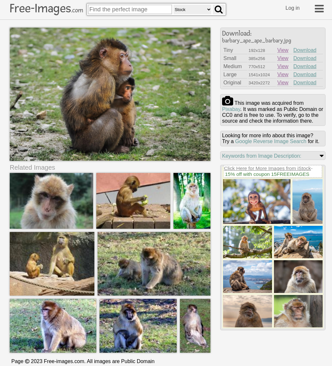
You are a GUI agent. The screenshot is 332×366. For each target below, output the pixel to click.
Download (304, 50)
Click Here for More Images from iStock (267, 168)
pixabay (231, 109)
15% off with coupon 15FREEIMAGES (267, 174)
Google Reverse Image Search (270, 141)
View (282, 50)
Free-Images (46, 8)
